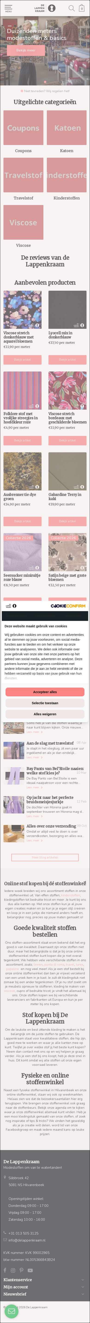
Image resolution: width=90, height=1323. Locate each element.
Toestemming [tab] (16, 616)
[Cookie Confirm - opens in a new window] (68, 606)
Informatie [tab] (74, 616)
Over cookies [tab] (45, 616)
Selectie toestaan (45, 703)
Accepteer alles (45, 692)
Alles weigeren (45, 714)
